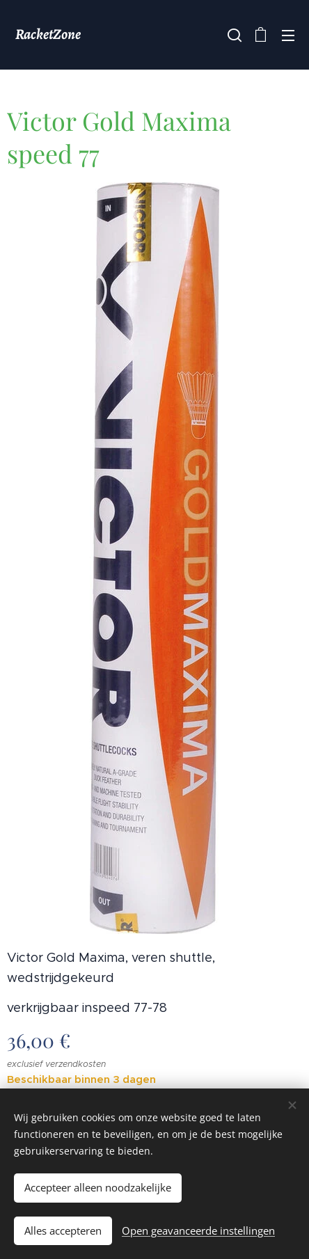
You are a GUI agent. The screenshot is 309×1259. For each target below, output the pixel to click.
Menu (288, 35)
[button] (233, 34)
